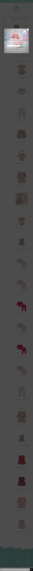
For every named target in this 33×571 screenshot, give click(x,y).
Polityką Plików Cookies (23, 569)
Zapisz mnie (23, 45)
